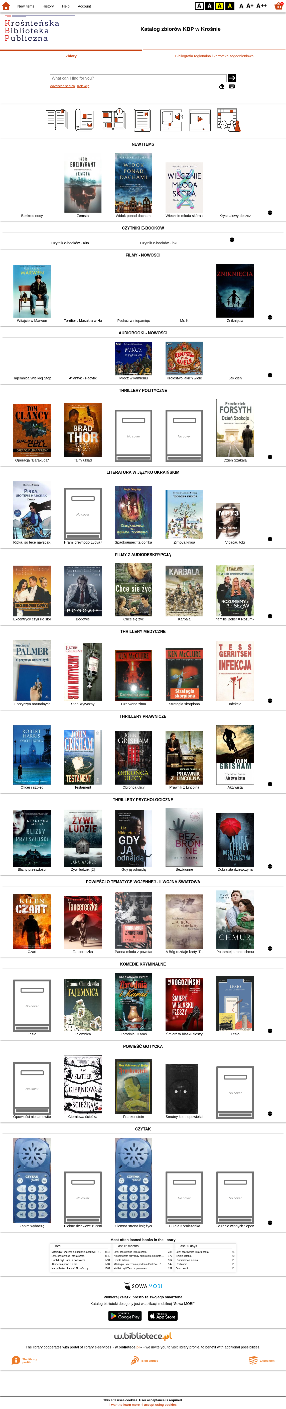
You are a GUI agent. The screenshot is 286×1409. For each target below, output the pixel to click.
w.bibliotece (127, 1347)
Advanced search (62, 86)
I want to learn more (124, 1404)
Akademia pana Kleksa (64, 1264)
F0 (241, 6)
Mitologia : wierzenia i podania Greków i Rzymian (79, 1252)
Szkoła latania (121, 1260)
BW (209, 6)
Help (66, 6)
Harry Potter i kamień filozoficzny (70, 1268)
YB (219, 6)
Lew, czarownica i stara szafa (68, 1256)
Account (84, 6)
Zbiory (71, 56)
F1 (250, 6)
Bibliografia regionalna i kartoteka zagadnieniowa (214, 56)
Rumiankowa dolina (187, 1260)
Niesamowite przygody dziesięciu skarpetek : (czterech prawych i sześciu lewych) (159, 1256)
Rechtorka (181, 1264)
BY (229, 6)
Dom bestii (182, 1268)
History (48, 6)
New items (26, 6)
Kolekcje (83, 86)
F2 (261, 6)
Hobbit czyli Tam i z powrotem (68, 1260)
